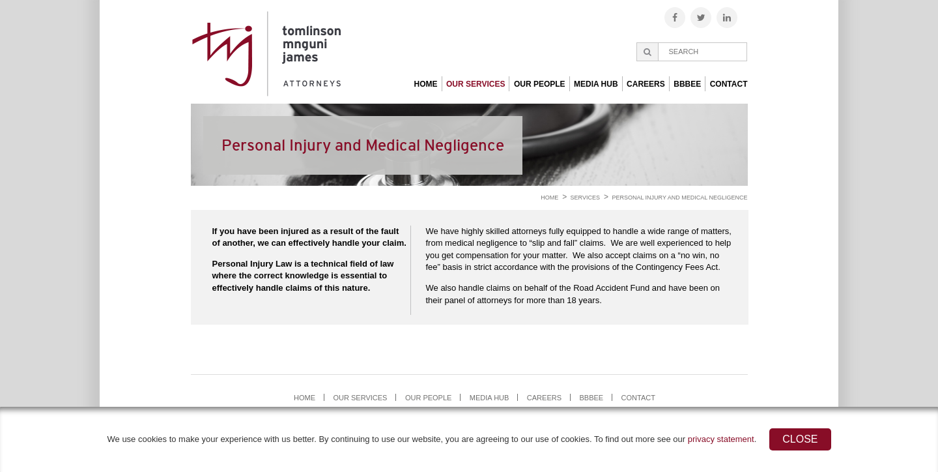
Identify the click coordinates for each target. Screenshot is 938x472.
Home (426, 84)
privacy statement (721, 439)
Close (799, 439)
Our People (539, 84)
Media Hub (596, 84)
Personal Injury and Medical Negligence (679, 197)
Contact (729, 84)
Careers (646, 84)
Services (585, 197)
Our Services (475, 84)
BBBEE (687, 84)
